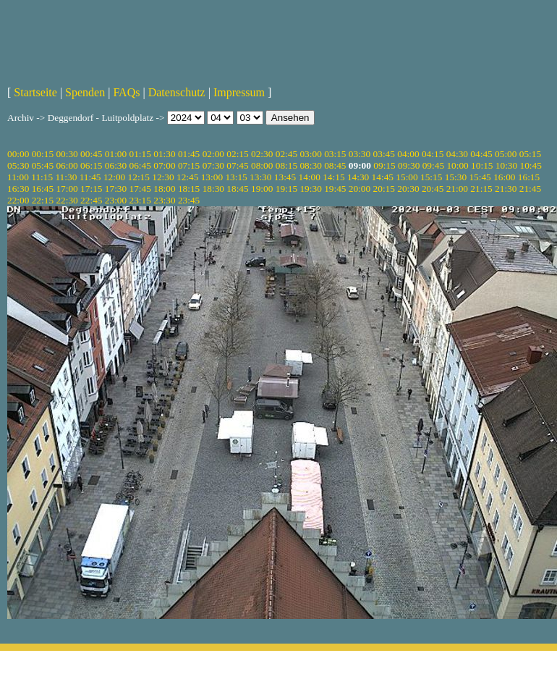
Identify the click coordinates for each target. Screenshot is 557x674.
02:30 (262, 153)
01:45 (189, 153)
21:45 (530, 188)
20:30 (408, 188)
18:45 (237, 188)
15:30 (456, 177)
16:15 (529, 177)
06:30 (116, 165)
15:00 (406, 177)
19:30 (310, 188)
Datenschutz (176, 92)
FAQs (126, 92)
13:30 (260, 177)
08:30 (310, 165)
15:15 (431, 177)
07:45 (237, 165)
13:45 (285, 177)
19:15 (286, 188)
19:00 (262, 188)
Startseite (35, 92)
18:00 (164, 188)
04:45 (481, 153)
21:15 (481, 188)
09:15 (384, 165)
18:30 (213, 188)
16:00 (504, 177)
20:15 (384, 188)
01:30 (164, 153)
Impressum (239, 92)
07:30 (213, 165)
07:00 (164, 165)
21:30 (505, 188)
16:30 (18, 188)
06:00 (66, 165)
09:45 (433, 165)
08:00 (262, 165)
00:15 (43, 153)
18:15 (189, 188)
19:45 (335, 188)
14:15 (333, 177)
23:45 (189, 200)
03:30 (359, 153)
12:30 (163, 177)
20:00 (359, 188)
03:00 (310, 153)
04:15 (432, 153)
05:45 (43, 165)
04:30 (457, 153)
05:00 (505, 153)
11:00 (18, 177)
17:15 (91, 188)
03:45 (384, 153)
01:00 (116, 153)
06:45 (140, 165)
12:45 (187, 177)
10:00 (457, 165)
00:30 (66, 153)
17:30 (116, 188)
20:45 (432, 188)
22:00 (18, 200)
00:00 (18, 153)
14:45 (383, 177)
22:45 (91, 200)
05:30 (18, 165)
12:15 (139, 177)
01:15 (140, 153)
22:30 (66, 200)
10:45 (531, 165)
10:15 (482, 165)
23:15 (140, 200)
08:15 (286, 165)
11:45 (90, 177)
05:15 (530, 153)
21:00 (457, 188)
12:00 (114, 177)
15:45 (479, 177)
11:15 (42, 177)
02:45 (286, 153)
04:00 (408, 153)
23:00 (116, 200)
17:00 (66, 188)
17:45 (140, 188)
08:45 (335, 165)
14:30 (358, 177)
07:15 (189, 165)
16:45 (43, 188)
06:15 (91, 165)
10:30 (506, 165)
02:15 (237, 153)
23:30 (164, 200)
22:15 (43, 200)
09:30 (409, 165)
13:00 (212, 177)
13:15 (236, 177)
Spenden (85, 92)
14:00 (309, 177)
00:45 (91, 153)
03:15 (335, 153)
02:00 (213, 153)
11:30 (66, 177)
